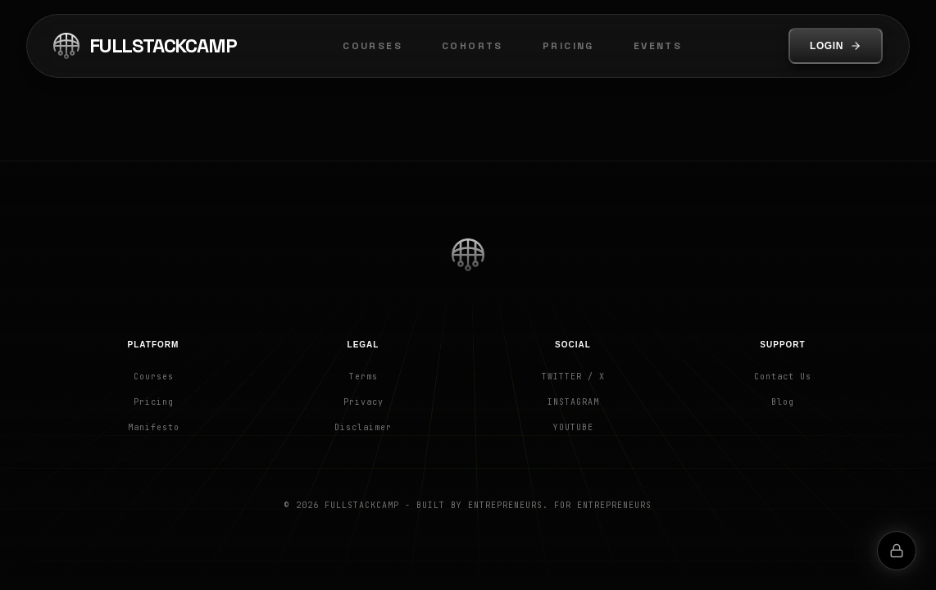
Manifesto (153, 427)
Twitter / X (573, 376)
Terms (363, 376)
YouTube (573, 427)
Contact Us (782, 376)
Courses (372, 45)
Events (658, 45)
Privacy (363, 402)
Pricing (568, 45)
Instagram (573, 402)
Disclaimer (363, 427)
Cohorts (472, 45)
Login (835, 46)
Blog (782, 402)
